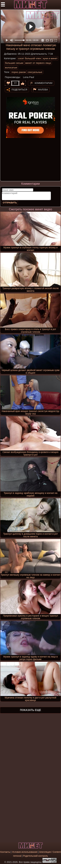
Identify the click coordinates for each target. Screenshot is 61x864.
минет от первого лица (38, 63)
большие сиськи (14, 63)
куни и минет (50, 58)
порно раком (18, 72)
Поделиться (19, 89)
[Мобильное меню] (3, 4)
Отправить (10, 202)
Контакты (5, 852)
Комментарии (43, 83)
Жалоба (43, 89)
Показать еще (30, 710)
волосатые (11, 67)
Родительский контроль (35, 856)
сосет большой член (29, 58)
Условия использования (24, 852)
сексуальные (35, 72)
